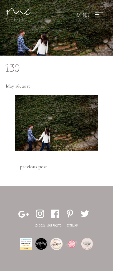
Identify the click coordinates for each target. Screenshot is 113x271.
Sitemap (72, 225)
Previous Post (33, 166)
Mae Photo (18, 15)
